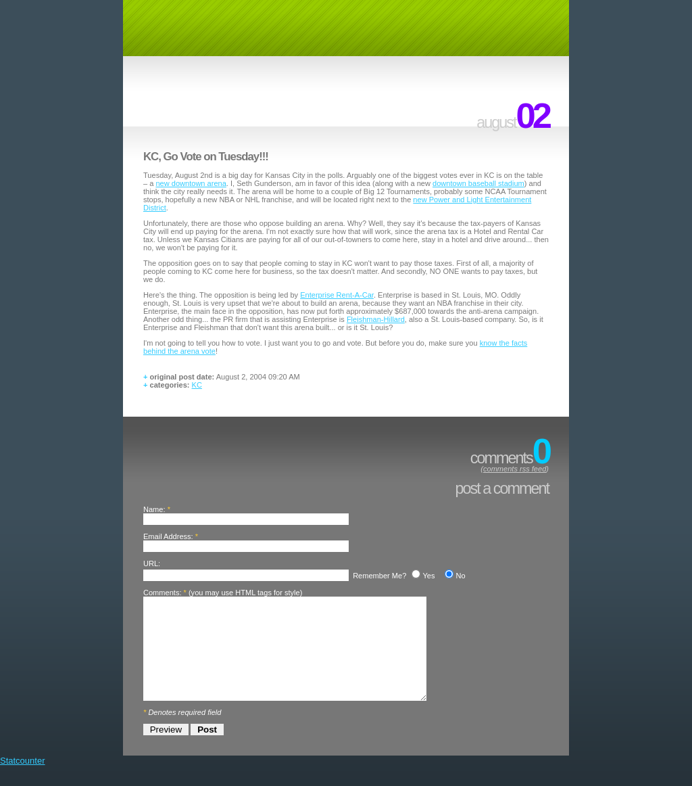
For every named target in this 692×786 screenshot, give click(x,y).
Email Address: (168, 536)
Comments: (162, 592)
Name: (154, 509)
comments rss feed (514, 469)
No (460, 576)
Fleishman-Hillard (376, 319)
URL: (151, 563)
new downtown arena (190, 183)
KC (197, 385)
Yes (428, 576)
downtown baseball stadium (478, 183)
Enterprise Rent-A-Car (337, 295)
